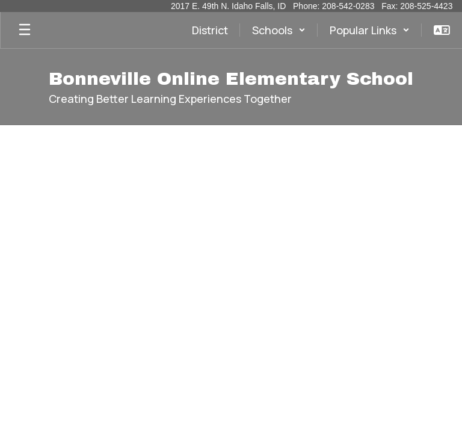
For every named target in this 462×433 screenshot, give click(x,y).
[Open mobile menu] (25, 30)
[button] (279, 30)
